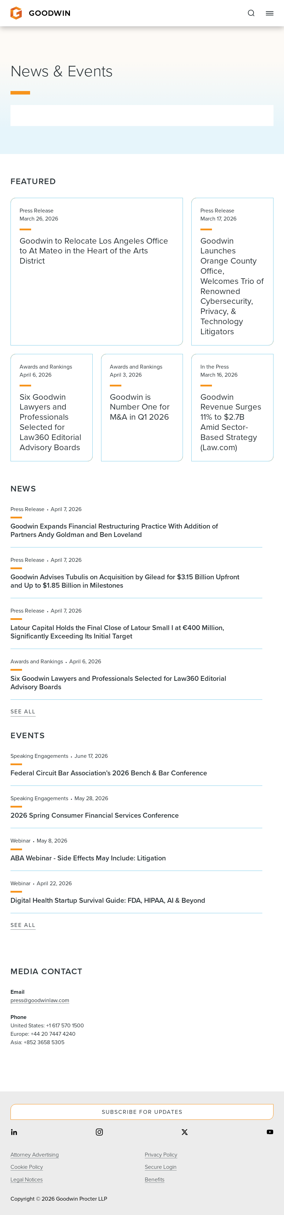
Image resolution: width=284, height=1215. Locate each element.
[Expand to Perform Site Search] (251, 13)
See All (23, 711)
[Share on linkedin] (13, 1133)
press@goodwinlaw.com (39, 1000)
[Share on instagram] (99, 1133)
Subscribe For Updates (142, 1112)
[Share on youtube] (270, 1133)
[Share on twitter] (184, 1133)
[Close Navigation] (270, 13)
